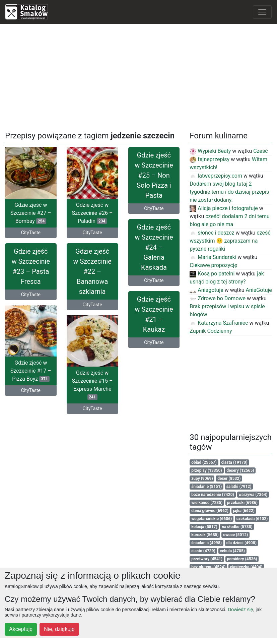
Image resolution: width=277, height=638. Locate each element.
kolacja (204, 526)
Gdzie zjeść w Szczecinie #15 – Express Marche (92, 388)
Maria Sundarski (213, 257)
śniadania (206, 542)
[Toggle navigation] (262, 12)
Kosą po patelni (212, 273)
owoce (235, 534)
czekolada (252, 518)
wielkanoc (206, 502)
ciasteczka (246, 567)
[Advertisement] (138, 76)
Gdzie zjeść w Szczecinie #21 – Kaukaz (154, 326)
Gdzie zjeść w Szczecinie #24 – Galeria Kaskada (154, 253)
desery (240, 470)
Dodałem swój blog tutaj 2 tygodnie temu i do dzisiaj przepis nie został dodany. (229, 192)
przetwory (206, 559)
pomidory (242, 559)
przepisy (206, 470)
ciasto (203, 551)
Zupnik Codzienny (211, 331)
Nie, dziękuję (59, 629)
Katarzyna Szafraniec (219, 323)
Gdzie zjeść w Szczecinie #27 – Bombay (30, 213)
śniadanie (206, 486)
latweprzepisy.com (216, 176)
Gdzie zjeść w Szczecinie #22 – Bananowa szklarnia (92, 269)
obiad (204, 462)
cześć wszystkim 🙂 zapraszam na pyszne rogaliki (230, 241)
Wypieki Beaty (210, 151)
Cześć (260, 151)
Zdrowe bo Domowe (218, 298)
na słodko (237, 526)
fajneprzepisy (209, 159)
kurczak (205, 534)
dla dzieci (241, 542)
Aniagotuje (206, 290)
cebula (232, 551)
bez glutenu (208, 567)
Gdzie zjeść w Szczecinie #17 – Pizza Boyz (30, 380)
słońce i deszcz (212, 233)
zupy (202, 478)
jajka (243, 510)
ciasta (234, 462)
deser (228, 478)
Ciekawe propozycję (213, 265)
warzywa (252, 494)
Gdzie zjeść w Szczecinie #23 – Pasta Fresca (31, 264)
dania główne (209, 510)
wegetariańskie (211, 518)
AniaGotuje (259, 290)
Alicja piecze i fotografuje (224, 208)
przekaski (242, 502)
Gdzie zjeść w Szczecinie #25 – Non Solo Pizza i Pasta (154, 175)
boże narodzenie (212, 494)
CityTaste (31, 232)
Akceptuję (20, 629)
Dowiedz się (240, 609)
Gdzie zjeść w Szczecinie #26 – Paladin (92, 213)
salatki (239, 486)
